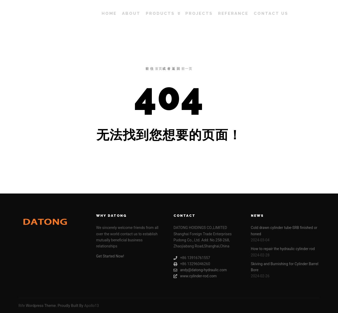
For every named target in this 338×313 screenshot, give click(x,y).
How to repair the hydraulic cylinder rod (283, 249)
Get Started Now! (110, 256)
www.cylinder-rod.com (195, 276)
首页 (158, 69)
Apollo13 (91, 305)
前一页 (187, 69)
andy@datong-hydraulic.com (200, 270)
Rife (21, 305)
